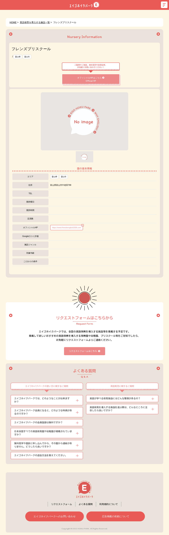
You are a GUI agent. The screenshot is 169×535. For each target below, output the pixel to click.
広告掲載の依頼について (115, 516)
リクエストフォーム (61, 504)
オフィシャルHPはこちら (90, 79)
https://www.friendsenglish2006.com (66, 228)
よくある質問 (86, 504)
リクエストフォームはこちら (84, 351)
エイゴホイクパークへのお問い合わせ (55, 516)
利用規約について (108, 504)
